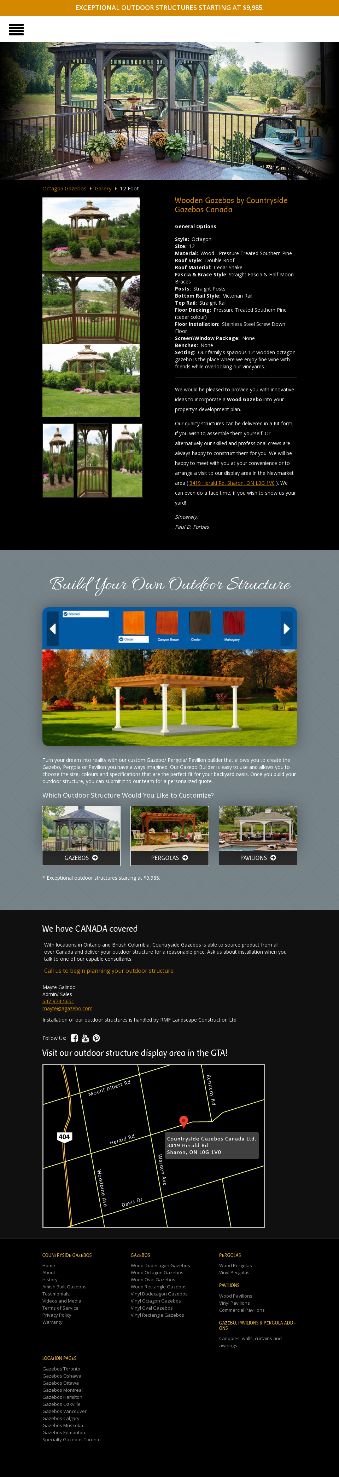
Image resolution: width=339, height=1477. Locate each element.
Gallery (103, 188)
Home (48, 1265)
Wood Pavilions (235, 1296)
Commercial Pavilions (242, 1310)
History (50, 1279)
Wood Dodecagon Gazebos (160, 1265)
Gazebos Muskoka (62, 1425)
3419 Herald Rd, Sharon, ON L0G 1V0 (232, 482)
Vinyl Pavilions (234, 1303)
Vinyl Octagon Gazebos (156, 1301)
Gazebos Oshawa (61, 1376)
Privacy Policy (56, 1315)
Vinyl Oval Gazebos (152, 1308)
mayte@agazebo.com (67, 1008)
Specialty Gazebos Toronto (71, 1439)
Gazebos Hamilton (62, 1397)
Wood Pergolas (235, 1265)
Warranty (52, 1322)
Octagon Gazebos (64, 188)
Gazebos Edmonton (63, 1432)
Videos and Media (61, 1301)
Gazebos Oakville (61, 1404)
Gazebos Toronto (61, 1369)
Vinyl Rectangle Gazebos (157, 1315)
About (48, 1272)
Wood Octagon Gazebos (157, 1272)
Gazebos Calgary (61, 1418)
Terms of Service (60, 1308)
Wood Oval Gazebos (153, 1279)
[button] (74, 1038)
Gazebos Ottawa (60, 1383)
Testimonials (56, 1294)
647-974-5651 (58, 1001)
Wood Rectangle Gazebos (159, 1286)
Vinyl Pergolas (234, 1272)
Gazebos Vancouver (64, 1411)
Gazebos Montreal (62, 1390)
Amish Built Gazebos (64, 1286)
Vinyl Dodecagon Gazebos (159, 1294)
